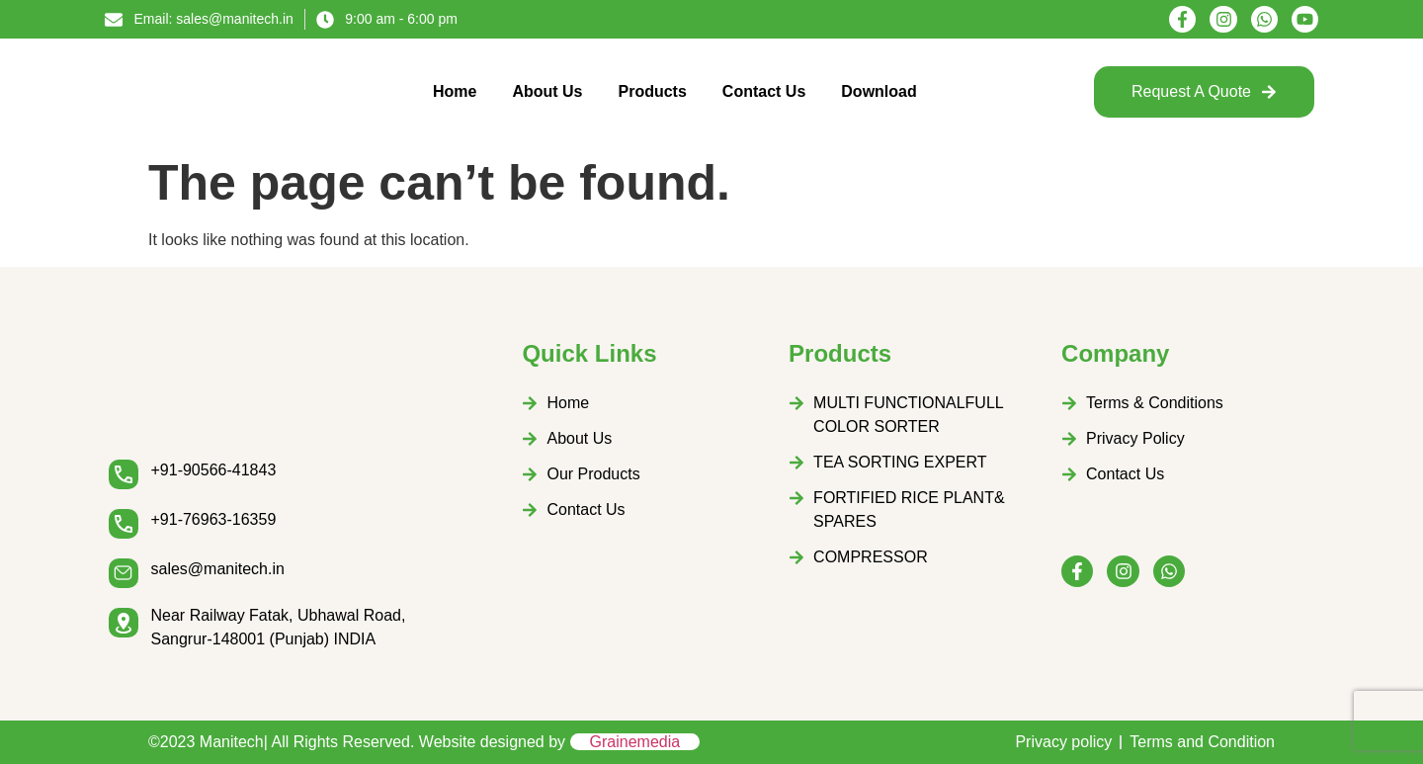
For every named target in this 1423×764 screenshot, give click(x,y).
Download (878, 91)
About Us (547, 91)
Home (454, 91)
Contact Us (763, 91)
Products (653, 91)
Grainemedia (635, 741)
